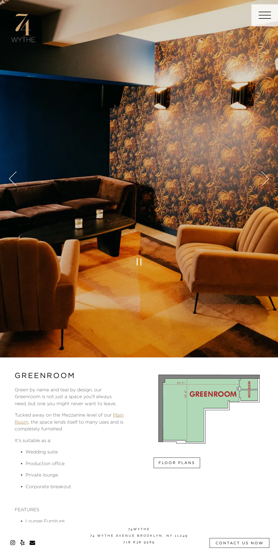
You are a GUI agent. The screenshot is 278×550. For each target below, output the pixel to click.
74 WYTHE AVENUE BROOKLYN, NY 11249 (139, 536)
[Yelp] (22, 542)
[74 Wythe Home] (23, 27)
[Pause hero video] (139, 262)
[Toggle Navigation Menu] (264, 15)
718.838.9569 (139, 542)
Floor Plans (177, 463)
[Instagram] (12, 542)
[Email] (32, 542)
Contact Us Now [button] (240, 543)
